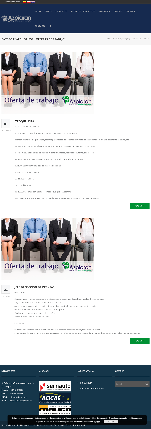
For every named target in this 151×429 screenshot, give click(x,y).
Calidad (118, 11)
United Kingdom (33, 2)
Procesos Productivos (83, 11)
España (25, 2)
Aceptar (111, 422)
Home (108, 38)
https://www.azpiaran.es (21, 400)
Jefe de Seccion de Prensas (34, 287)
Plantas (130, 11)
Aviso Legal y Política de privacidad (69, 425)
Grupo (48, 11)
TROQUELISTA (24, 121)
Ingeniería (104, 11)
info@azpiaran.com (18, 397)
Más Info (97, 421)
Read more (139, 206)
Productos (61, 11)
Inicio (38, 11)
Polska (29, 2)
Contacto (40, 26)
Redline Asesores (25, 425)
